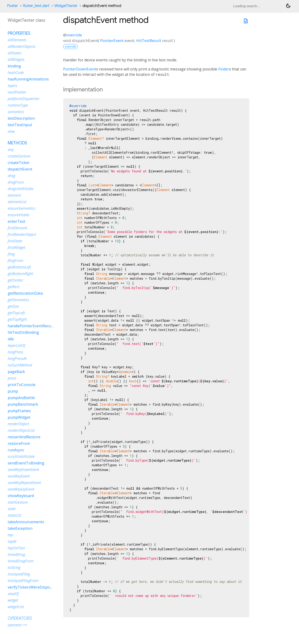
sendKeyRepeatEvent (24, 482)
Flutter (12, 5)
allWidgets (16, 59)
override (74, 35)
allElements (17, 39)
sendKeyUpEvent (21, 489)
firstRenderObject (22, 234)
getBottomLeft (19, 267)
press (12, 378)
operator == (17, 624)
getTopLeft (16, 312)
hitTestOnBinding (23, 332)
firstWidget (16, 247)
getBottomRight (20, 273)
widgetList (16, 606)
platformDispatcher (23, 98)
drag (11, 175)
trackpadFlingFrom (23, 580)
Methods (17, 143)
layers (12, 85)
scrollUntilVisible (21, 456)
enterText (16, 221)
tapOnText (16, 547)
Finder (223, 69)
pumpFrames (19, 410)
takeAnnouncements (26, 521)
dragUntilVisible (20, 188)
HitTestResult (148, 40)
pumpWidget (19, 417)
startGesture (18, 502)
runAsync (16, 450)
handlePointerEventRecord (31, 325)
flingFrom (15, 260)
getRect (13, 286)
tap (10, 534)
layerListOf (16, 345)
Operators (20, 618)
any (11, 149)
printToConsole (22, 384)
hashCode (16, 72)
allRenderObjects (21, 46)
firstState (15, 241)
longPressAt (17, 358)
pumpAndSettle (21, 397)
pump (13, 391)
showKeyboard (21, 495)
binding (14, 66)
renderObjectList (21, 430)
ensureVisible (18, 214)
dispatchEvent (20, 169)
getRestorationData (25, 293)
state (12, 508)
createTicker (19, 162)
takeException (20, 528)
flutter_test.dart (36, 5)
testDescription (21, 118)
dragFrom (16, 182)
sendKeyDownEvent (23, 469)
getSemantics (18, 299)
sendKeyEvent (19, 476)
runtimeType (18, 105)
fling (11, 254)
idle (11, 338)
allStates (14, 53)
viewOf (13, 593)
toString (14, 567)
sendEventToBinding (26, 463)
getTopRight (17, 319)
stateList (14, 515)
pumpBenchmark (23, 404)
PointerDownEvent (79, 69)
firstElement (17, 227)
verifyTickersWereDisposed (32, 587)
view (11, 131)
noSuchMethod (20, 365)
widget (13, 600)
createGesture (19, 156)
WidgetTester (66, 5)
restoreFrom (19, 443)
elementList (17, 201)
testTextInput (20, 124)
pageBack (16, 371)
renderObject (18, 423)
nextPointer (17, 92)
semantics (16, 111)
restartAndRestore (24, 436)
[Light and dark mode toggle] (288, 6)
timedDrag (16, 554)
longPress (15, 352)
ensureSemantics (21, 208)
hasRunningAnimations (28, 79)
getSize (13, 306)
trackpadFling (19, 574)
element (14, 195)
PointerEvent (112, 40)
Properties (19, 33)
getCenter (15, 280)
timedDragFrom (21, 561)
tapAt (12, 541)
